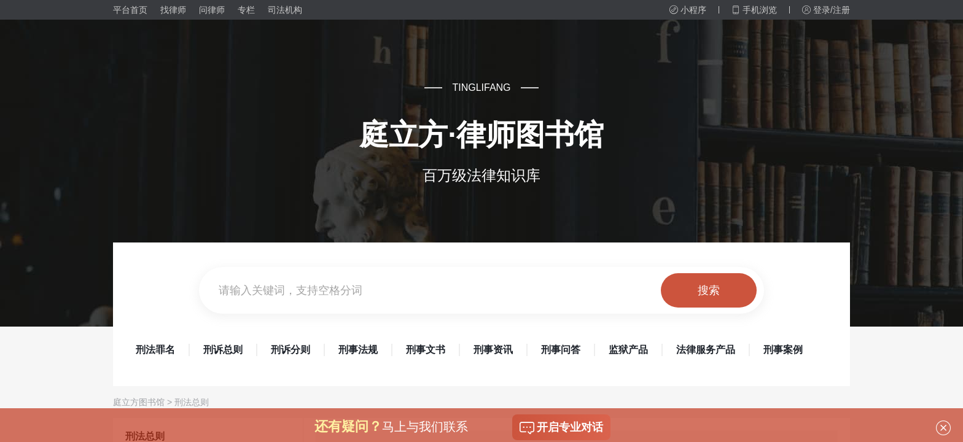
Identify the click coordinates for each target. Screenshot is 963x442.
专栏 (246, 10)
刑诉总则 (223, 349)
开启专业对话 (561, 428)
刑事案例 (783, 349)
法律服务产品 (705, 349)
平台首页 (130, 10)
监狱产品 (628, 349)
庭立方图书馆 (139, 402)
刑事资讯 (493, 349)
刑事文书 (425, 349)
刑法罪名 (155, 349)
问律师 (212, 10)
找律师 (173, 10)
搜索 (709, 290)
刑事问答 (560, 349)
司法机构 (285, 10)
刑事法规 (358, 349)
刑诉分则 (290, 349)
